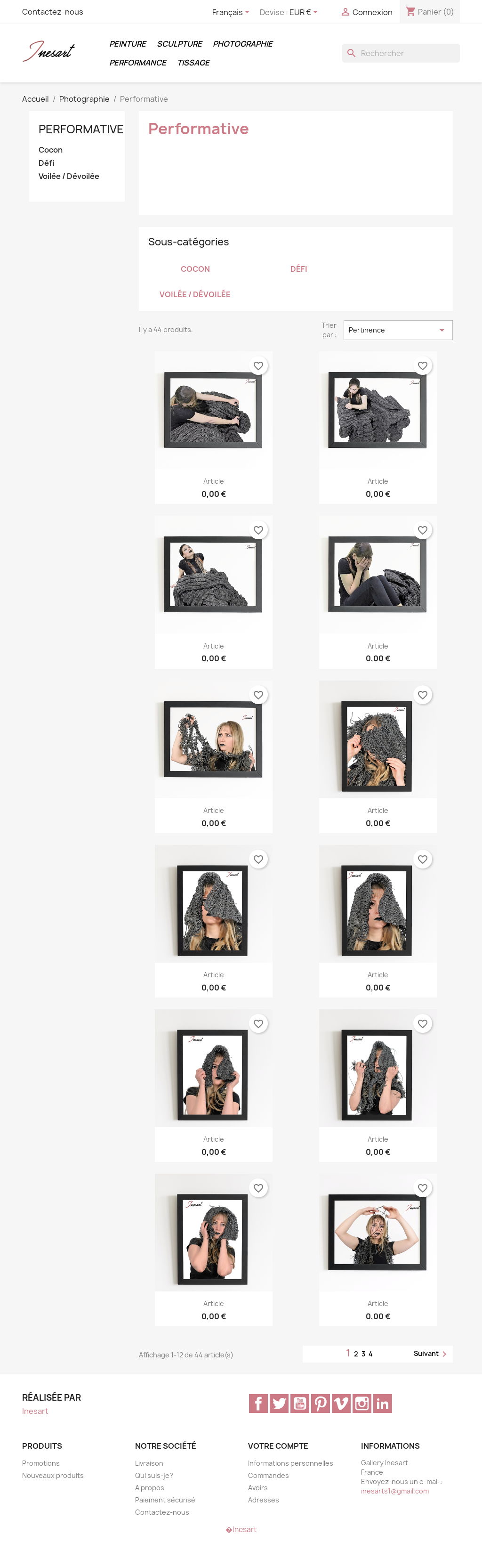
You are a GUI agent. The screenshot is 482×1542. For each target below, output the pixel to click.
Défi (46, 163)
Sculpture (179, 44)
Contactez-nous (52, 12)
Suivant (432, 1354)
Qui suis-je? (154, 1475)
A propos (149, 1487)
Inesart (35, 1411)
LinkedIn (382, 1403)
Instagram (362, 1403)
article (213, 481)
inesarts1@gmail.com (395, 1490)
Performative (81, 129)
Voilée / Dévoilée (69, 176)
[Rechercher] (401, 53)
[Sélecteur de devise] (305, 12)
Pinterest (320, 1403)
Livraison (149, 1463)
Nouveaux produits (53, 1475)
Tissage (193, 62)
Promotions (41, 1463)
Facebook (258, 1403)
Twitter (279, 1403)
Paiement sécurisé (165, 1499)
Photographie (243, 44)
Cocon (51, 150)
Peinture (127, 44)
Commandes (268, 1475)
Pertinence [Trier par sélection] (398, 330)
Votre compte (278, 1446)
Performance (137, 62)
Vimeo (341, 1403)
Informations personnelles (290, 1463)
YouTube (299, 1403)
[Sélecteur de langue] (232, 12)
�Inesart (241, 1529)
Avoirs (258, 1487)
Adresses (263, 1499)
